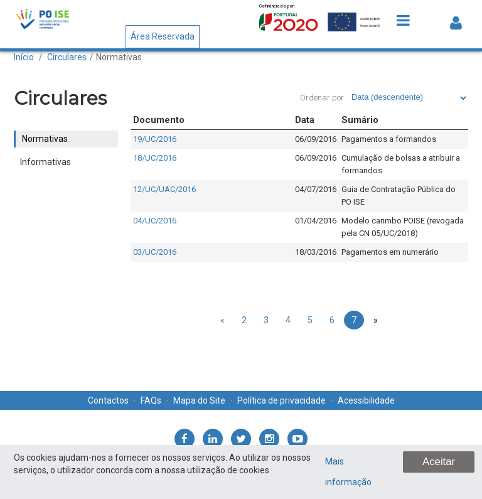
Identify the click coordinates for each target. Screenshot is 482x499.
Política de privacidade (281, 400)
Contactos (108, 400)
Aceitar (438, 462)
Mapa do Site (199, 400)
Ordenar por (322, 97)
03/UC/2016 (154, 252)
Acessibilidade (366, 400)
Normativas (119, 57)
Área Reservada (163, 36)
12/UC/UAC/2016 (164, 189)
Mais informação (348, 471)
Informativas (45, 162)
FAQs (151, 400)
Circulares (67, 57)
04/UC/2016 (154, 220)
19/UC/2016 (154, 139)
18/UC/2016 (154, 158)
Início (24, 57)
